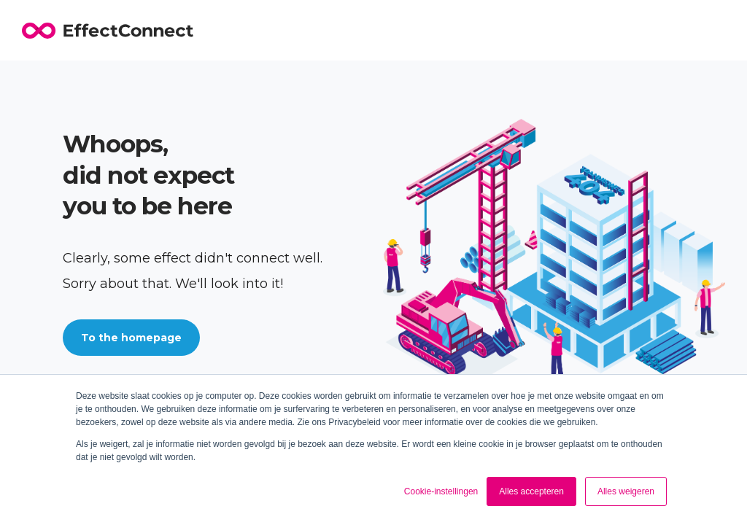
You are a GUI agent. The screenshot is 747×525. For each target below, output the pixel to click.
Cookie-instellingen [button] (441, 491)
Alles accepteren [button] (531, 491)
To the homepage (131, 337)
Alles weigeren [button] (625, 491)
